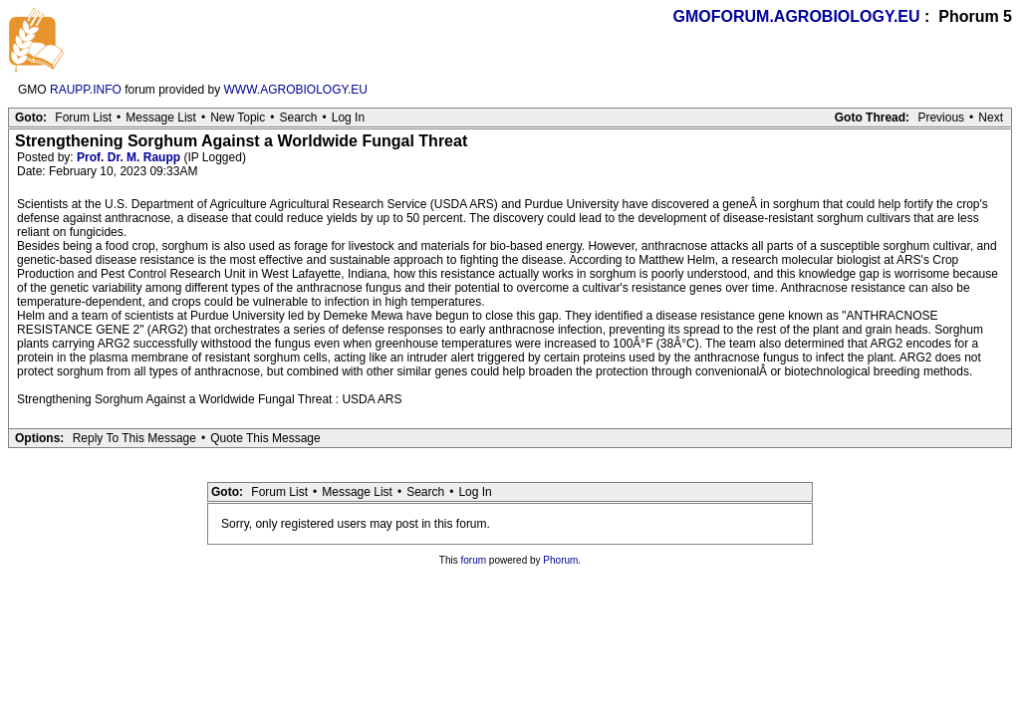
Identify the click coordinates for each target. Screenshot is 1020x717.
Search (298, 117)
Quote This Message (265, 438)
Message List (161, 117)
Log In (348, 117)
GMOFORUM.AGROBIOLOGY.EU (796, 16)
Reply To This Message (134, 438)
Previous (940, 117)
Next (990, 117)
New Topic (237, 117)
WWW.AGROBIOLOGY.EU (296, 90)
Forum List (83, 117)
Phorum (560, 560)
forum (474, 560)
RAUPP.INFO (86, 90)
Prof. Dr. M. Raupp (128, 157)
